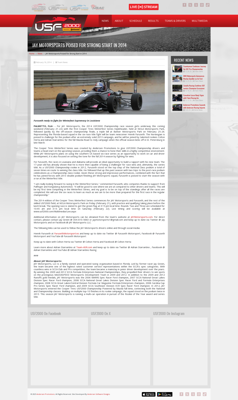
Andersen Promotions (46, 394)
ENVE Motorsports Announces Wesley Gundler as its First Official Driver (193, 79)
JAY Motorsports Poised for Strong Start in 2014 (66, 53)
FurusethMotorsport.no (66, 233)
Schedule (135, 20)
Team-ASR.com (84, 247)
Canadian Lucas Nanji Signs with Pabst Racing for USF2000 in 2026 (193, 98)
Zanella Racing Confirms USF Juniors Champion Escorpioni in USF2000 (194, 88)
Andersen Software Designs (98, 394)
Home (31, 53)
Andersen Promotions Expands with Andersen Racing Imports (194, 106)
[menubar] (155, 21)
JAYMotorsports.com (142, 216)
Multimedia (200, 20)
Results (153, 20)
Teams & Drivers (175, 20)
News (105, 20)
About (119, 20)
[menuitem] (105, 21)
